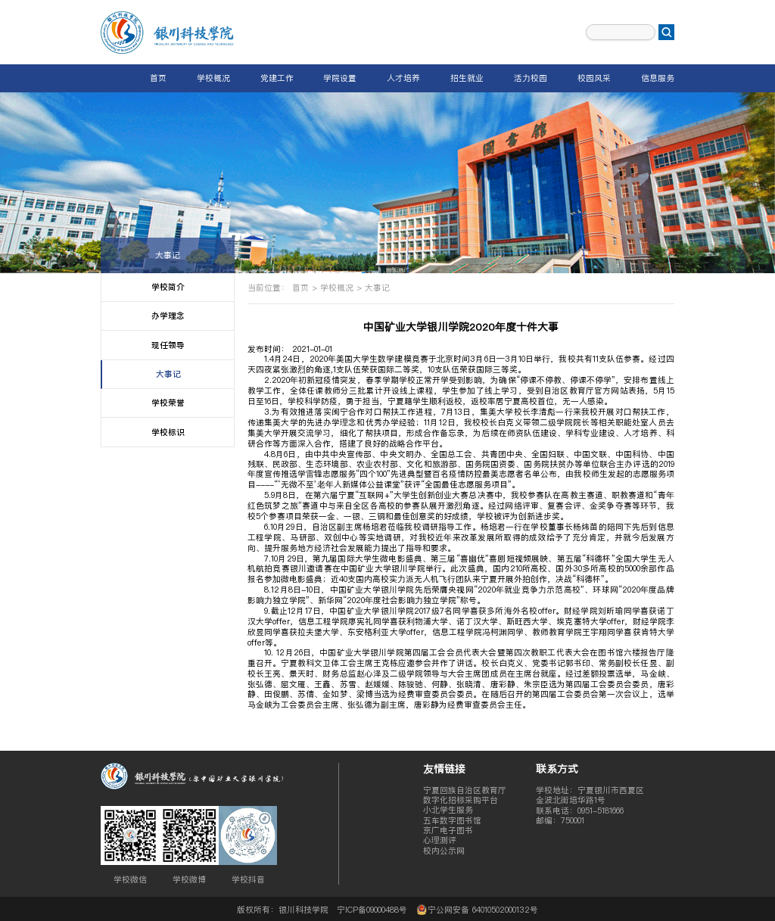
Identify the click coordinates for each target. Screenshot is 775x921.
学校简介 (168, 287)
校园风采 (594, 77)
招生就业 (467, 77)
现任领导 (168, 345)
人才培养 (403, 77)
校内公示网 (444, 850)
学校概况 (213, 77)
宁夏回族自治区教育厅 (464, 790)
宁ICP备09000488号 (372, 909)
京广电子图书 (448, 830)
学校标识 (168, 432)
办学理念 (168, 316)
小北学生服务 (448, 809)
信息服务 (657, 77)
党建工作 (277, 77)
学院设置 (339, 77)
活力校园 (530, 77)
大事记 (167, 255)
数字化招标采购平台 (460, 799)
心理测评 (439, 840)
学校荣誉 (168, 403)
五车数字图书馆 (452, 820)
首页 (158, 77)
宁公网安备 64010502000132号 (477, 909)
